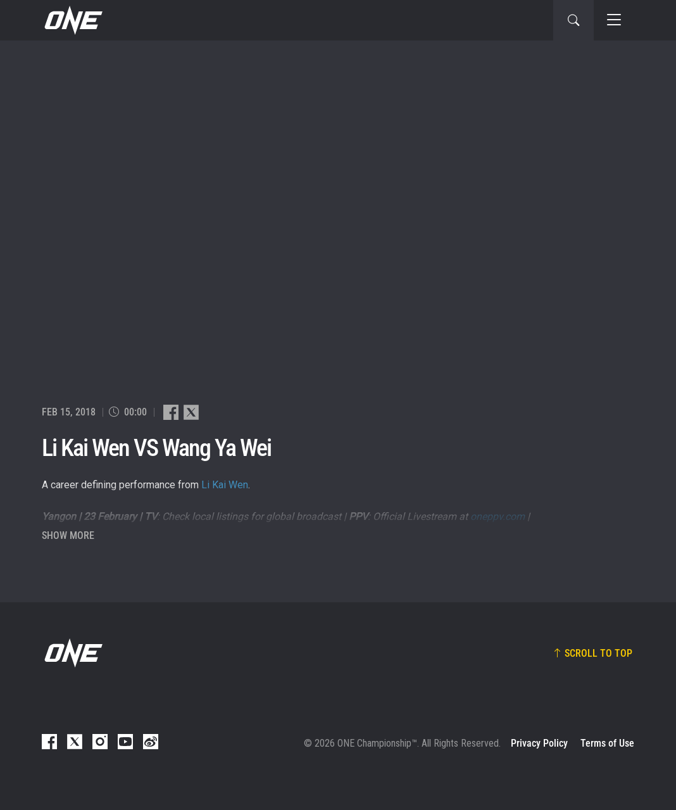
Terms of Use (607, 743)
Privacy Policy (539, 743)
